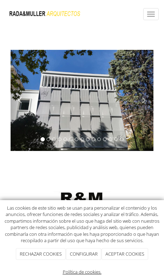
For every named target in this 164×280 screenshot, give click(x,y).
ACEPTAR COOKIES (124, 254)
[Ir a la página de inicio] (45, 14)
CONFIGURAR (84, 254)
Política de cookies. (82, 272)
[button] (21, 100)
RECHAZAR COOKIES (41, 254)
